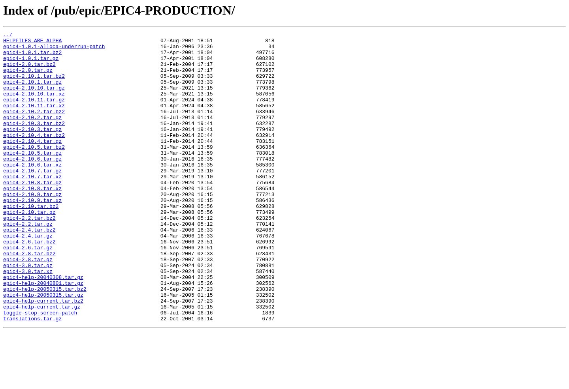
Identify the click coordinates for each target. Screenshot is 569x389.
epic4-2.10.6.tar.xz (32, 191)
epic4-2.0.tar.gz (28, 78)
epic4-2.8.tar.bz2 (29, 298)
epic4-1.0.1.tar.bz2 (32, 56)
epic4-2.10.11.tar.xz (34, 120)
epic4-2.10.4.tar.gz (32, 163)
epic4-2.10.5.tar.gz (32, 177)
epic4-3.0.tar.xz (28, 319)
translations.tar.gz (32, 376)
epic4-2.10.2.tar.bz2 (34, 127)
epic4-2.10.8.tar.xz (32, 220)
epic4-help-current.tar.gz (41, 362)
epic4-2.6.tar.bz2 (29, 284)
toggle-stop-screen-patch (40, 369)
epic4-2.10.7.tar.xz (32, 205)
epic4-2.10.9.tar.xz (32, 234)
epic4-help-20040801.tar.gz (43, 333)
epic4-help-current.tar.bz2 (43, 355)
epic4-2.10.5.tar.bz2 (34, 170)
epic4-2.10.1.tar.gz (32, 92)
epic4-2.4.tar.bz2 (29, 269)
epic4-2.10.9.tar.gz (32, 227)
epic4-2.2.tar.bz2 (29, 255)
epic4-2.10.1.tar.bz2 (34, 85)
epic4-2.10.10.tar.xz (34, 106)
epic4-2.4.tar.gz (28, 277)
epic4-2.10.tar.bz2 (30, 241)
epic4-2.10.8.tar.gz (32, 213)
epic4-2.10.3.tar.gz (32, 149)
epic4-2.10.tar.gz (29, 248)
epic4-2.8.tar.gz (28, 305)
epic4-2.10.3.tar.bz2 (34, 142)
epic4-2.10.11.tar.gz (34, 113)
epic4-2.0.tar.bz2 (29, 71)
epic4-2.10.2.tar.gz (32, 134)
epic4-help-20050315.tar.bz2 (45, 340)
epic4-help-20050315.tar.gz (43, 348)
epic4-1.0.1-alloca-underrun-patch (54, 49)
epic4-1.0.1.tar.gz (30, 63)
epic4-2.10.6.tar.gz (32, 184)
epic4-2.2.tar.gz (28, 262)
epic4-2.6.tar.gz (28, 291)
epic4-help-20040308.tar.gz (43, 326)
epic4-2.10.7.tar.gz (32, 198)
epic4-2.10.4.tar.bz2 (34, 156)
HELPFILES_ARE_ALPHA (32, 42)
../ (7, 35)
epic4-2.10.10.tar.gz (34, 99)
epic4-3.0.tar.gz (28, 312)
